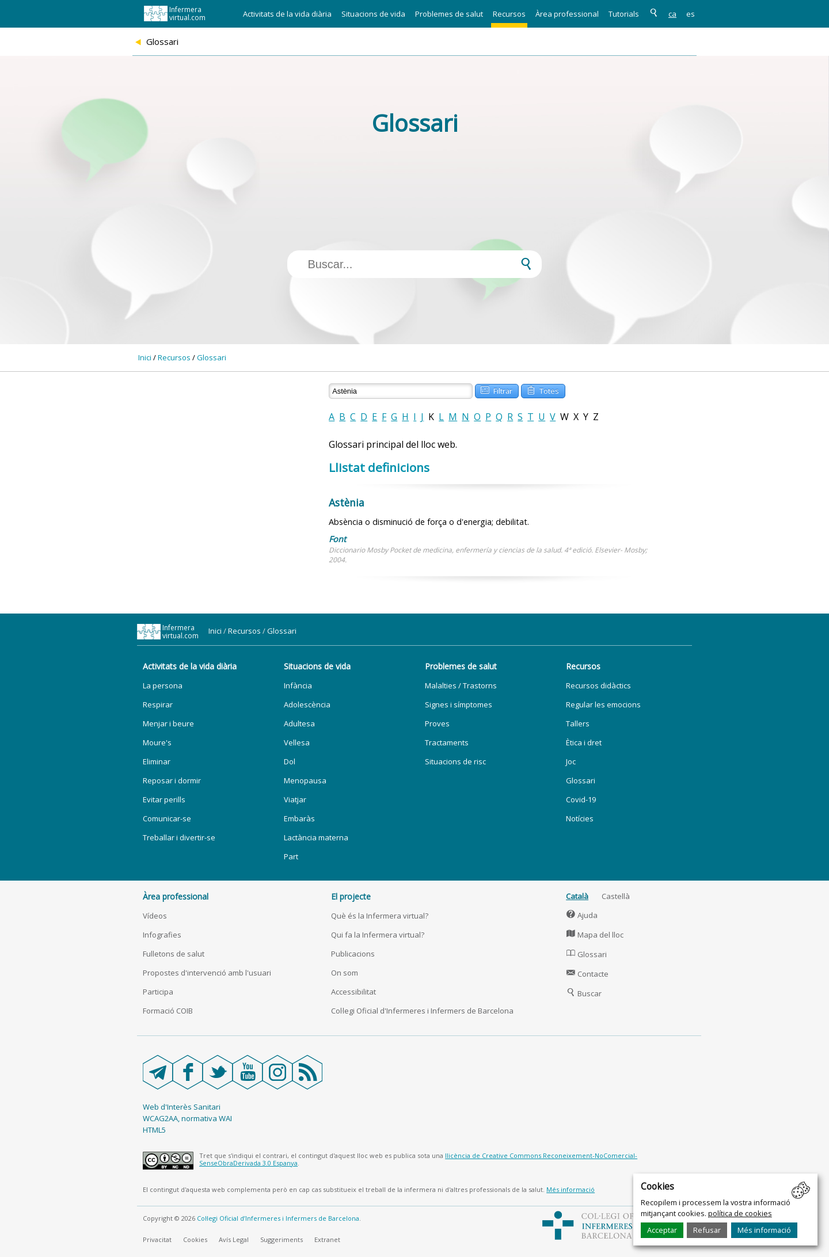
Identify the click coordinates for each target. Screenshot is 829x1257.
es (690, 14)
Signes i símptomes (458, 704)
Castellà (616, 896)
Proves (437, 723)
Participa (158, 991)
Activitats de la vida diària (287, 14)
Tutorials (624, 14)
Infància (298, 685)
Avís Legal (234, 1239)
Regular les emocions (603, 704)
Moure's (157, 742)
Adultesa (299, 723)
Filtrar (496, 390)
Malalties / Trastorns (461, 685)
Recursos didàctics (598, 685)
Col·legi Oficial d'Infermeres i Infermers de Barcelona (422, 1010)
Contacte (587, 974)
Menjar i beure (168, 723)
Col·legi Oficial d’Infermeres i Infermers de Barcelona (278, 1218)
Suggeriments (281, 1239)
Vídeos (155, 916)
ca (672, 14)
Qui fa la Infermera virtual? (377, 935)
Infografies (162, 935)
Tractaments (447, 742)
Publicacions (353, 954)
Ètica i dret (584, 742)
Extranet (327, 1239)
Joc (571, 761)
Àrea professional (567, 14)
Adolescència (307, 704)
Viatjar (295, 799)
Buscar (584, 993)
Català (577, 896)
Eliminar (156, 761)
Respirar (158, 704)
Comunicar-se (167, 818)
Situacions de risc (455, 761)
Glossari (211, 357)
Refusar (707, 1230)
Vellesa (297, 742)
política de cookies (740, 1213)
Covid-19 (581, 799)
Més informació (764, 1230)
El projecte (351, 896)
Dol (289, 761)
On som (344, 972)
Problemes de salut (449, 14)
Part (291, 856)
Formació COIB (168, 1010)
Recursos (509, 14)
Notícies (580, 818)
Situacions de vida (373, 14)
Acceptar (662, 1230)
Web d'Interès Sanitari (181, 1107)
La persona (162, 685)
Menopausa (305, 780)
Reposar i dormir (172, 780)
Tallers (578, 723)
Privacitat (157, 1239)
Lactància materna (316, 837)
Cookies (195, 1239)
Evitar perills (164, 799)
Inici (144, 357)
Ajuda (582, 915)
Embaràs (299, 818)
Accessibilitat (353, 991)
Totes (542, 390)
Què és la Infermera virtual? (379, 916)
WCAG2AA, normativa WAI (187, 1118)
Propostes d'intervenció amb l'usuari (207, 972)
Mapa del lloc (594, 935)
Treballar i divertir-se (179, 837)
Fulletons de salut (173, 954)
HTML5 (154, 1130)
